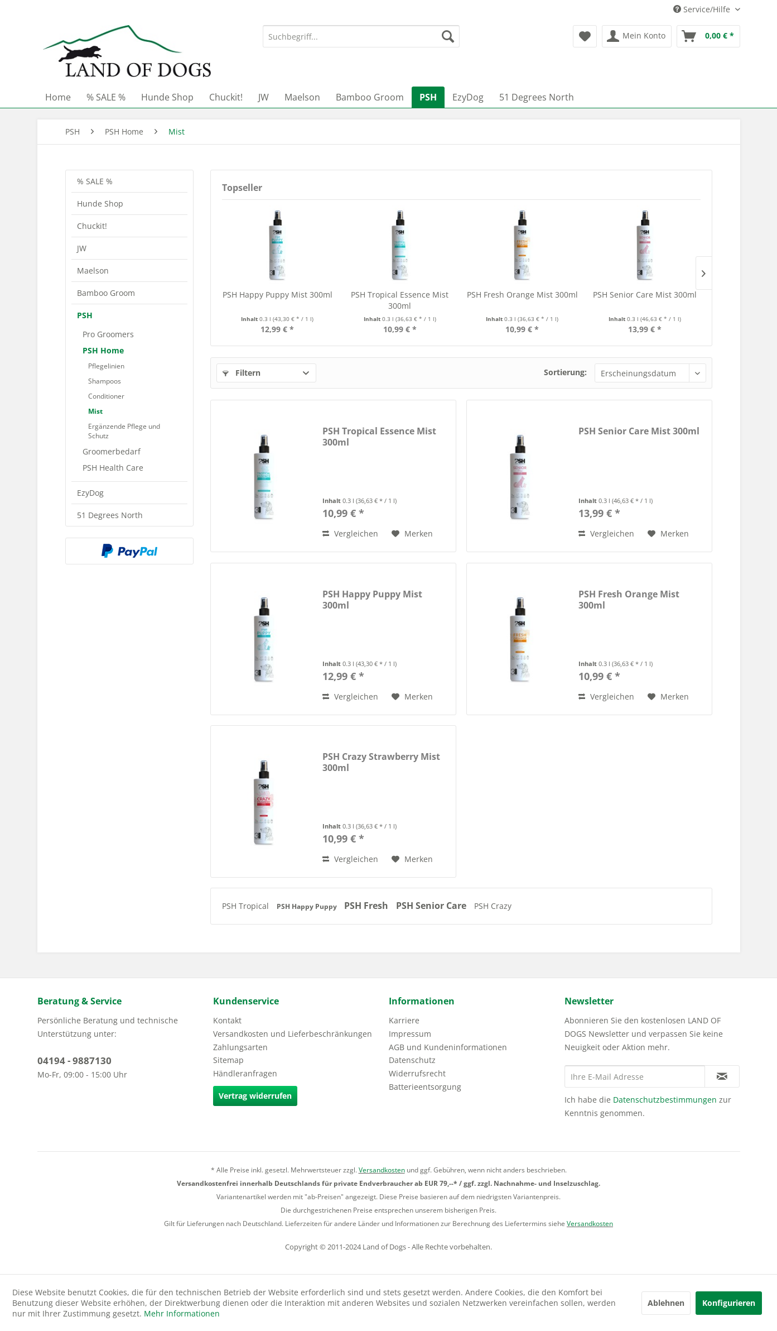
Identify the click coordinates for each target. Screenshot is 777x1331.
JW (81, 248)
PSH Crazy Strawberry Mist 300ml (381, 762)
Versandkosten (382, 1170)
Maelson (93, 270)
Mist (95, 411)
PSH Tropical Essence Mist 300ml (399, 300)
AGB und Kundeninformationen (448, 1047)
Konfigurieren (728, 1303)
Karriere (404, 1020)
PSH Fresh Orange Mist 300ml (522, 294)
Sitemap (228, 1060)
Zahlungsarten (240, 1047)
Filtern (241, 372)
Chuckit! (92, 226)
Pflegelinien (106, 366)
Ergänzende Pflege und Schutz (124, 431)
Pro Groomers (108, 334)
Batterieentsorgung (425, 1086)
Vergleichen (350, 533)
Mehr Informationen (182, 1313)
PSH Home (103, 350)
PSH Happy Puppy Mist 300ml (277, 294)
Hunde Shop (100, 203)
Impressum (410, 1033)
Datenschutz (412, 1060)
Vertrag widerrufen (255, 1095)
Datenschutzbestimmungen (665, 1099)
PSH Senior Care (432, 905)
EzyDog (90, 492)
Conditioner (106, 396)
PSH (85, 315)
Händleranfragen (245, 1073)
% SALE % (95, 181)
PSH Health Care (113, 467)
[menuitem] (361, 36)
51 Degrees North (110, 515)
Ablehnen (666, 1303)
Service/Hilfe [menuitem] (702, 9)
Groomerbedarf (112, 451)
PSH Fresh (367, 905)
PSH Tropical (246, 906)
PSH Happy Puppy (308, 906)
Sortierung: (565, 372)
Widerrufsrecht (417, 1073)
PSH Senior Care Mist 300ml (645, 294)
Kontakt (227, 1020)
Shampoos (104, 381)
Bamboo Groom (106, 293)
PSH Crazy (492, 906)
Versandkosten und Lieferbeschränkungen (292, 1033)
